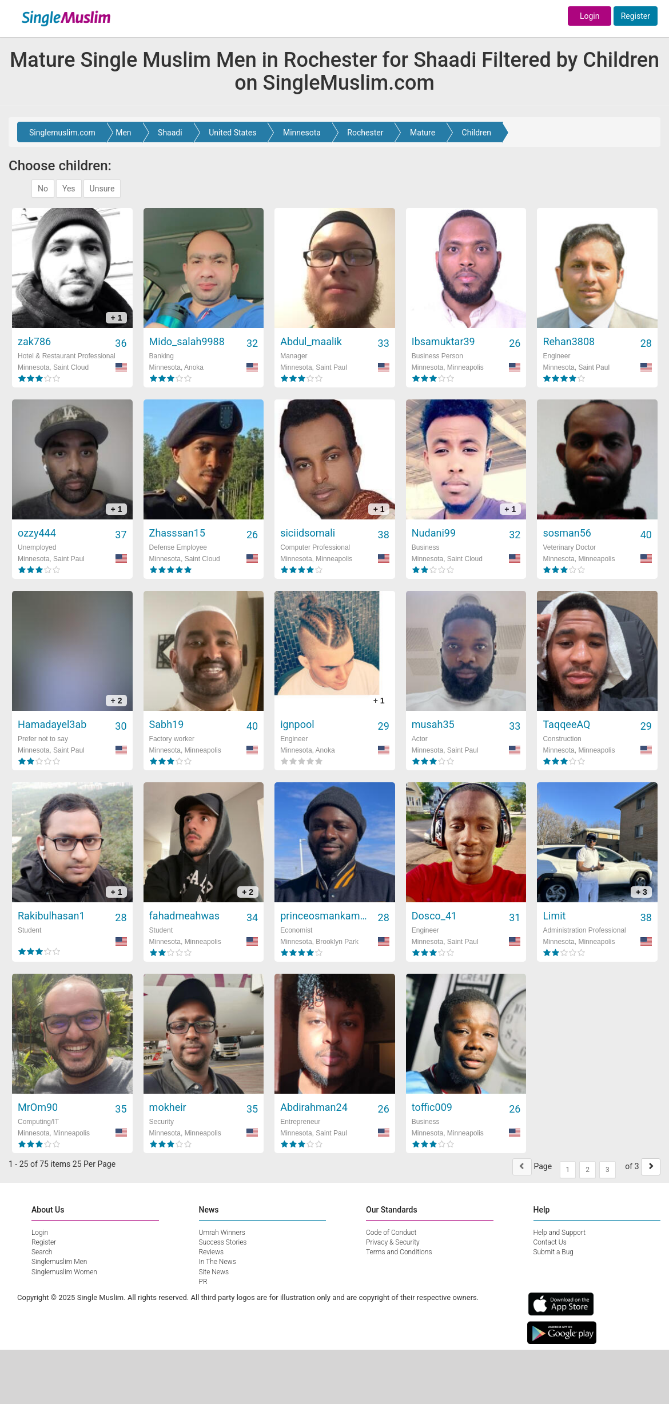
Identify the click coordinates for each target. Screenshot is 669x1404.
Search (41, 1252)
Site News (214, 1272)
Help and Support (559, 1233)
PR (203, 1282)
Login (590, 16)
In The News (217, 1262)
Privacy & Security (393, 1242)
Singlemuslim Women (64, 1272)
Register (635, 16)
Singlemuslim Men (59, 1262)
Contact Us (550, 1242)
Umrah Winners (222, 1233)
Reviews (211, 1252)
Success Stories (223, 1242)
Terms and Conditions (399, 1252)
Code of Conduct (391, 1233)
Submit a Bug (553, 1252)
